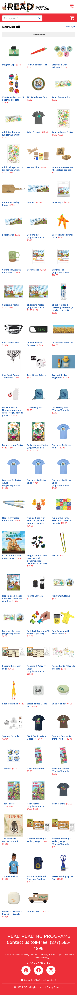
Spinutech (58, 987)
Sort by (70, 26)
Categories (38, 34)
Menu (72, 5)
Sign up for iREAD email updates (38, 980)
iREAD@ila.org (42, 957)
